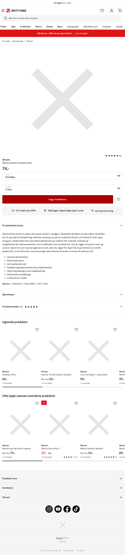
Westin (30, 41)
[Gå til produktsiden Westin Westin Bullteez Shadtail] (98, 424)
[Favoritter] (102, 10)
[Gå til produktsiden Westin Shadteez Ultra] (20, 350)
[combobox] (61, 18)
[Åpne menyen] (3, 10)
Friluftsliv (25, 26)
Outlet (119, 26)
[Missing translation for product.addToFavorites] (119, 199)
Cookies (80, 550)
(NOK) (62, 538)
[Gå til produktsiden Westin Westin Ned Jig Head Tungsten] (20, 424)
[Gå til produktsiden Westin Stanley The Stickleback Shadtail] (59, 350)
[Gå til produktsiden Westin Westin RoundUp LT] (59, 424)
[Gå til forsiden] (16, 10)
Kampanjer (73, 26)
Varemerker (18, 41)
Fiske (3, 26)
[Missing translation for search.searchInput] (4, 18)
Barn (60, 26)
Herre (38, 26)
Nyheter (107, 26)
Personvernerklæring (51, 550)
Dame (50, 26)
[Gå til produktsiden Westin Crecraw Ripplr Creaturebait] (98, 350)
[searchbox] (64, 18)
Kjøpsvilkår (68, 550)
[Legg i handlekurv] (57, 199)
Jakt (13, 26)
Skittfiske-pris (90, 26)
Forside (5, 41)
